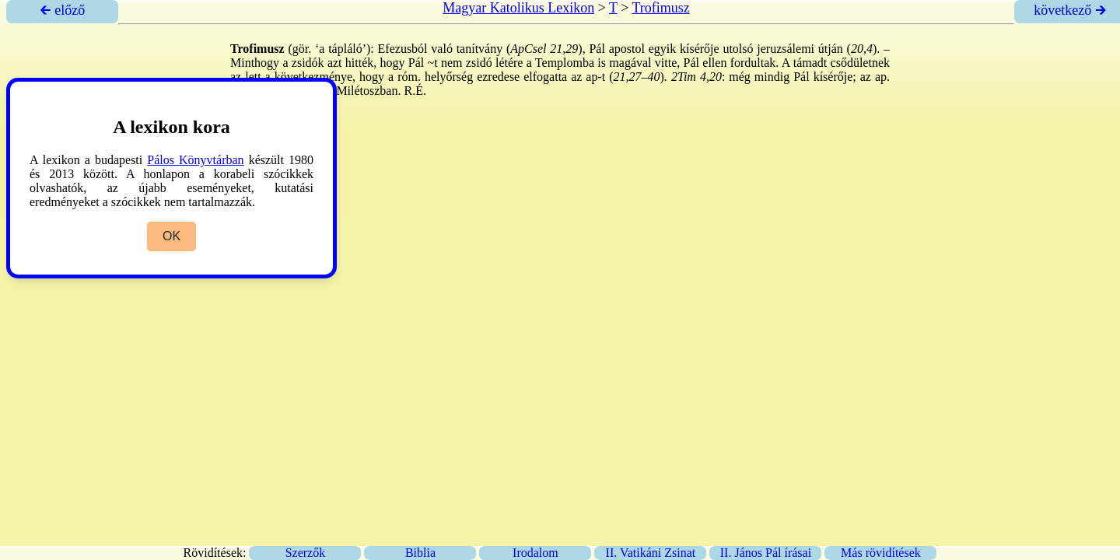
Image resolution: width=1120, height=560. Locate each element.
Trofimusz (660, 8)
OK (171, 236)
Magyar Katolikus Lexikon (518, 8)
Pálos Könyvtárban (195, 159)
